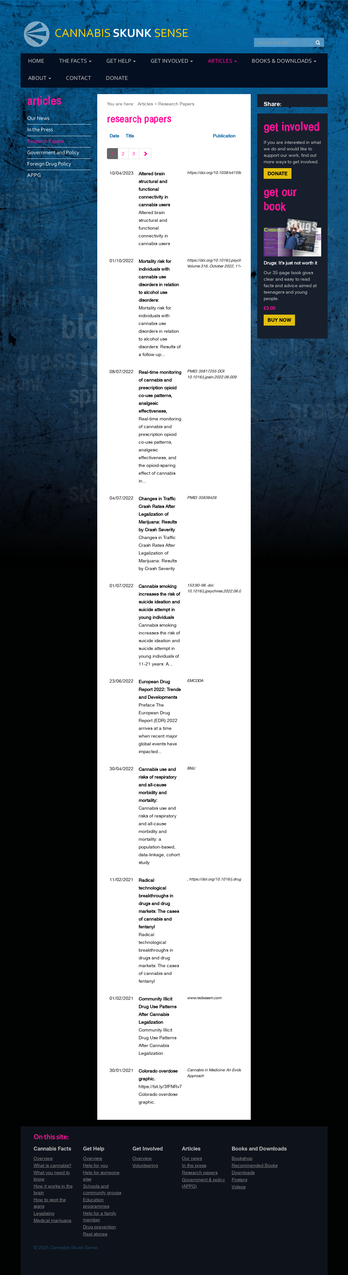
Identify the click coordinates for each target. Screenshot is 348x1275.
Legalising (44, 1213)
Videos (239, 1186)
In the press (194, 1165)
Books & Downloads (284, 61)
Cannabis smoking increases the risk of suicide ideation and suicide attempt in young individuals (159, 602)
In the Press (40, 130)
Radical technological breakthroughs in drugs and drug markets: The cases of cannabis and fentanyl (159, 903)
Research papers (199, 1172)
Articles (222, 61)
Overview (43, 1158)
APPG (34, 175)
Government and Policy (53, 153)
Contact (78, 78)
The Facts (75, 61)
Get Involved (172, 61)
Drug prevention (99, 1226)
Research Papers (176, 103)
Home (36, 61)
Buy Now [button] (279, 320)
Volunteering (145, 1165)
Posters (239, 1179)
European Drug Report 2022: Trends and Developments (160, 689)
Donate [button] (278, 173)
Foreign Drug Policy (49, 164)
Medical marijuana (52, 1220)
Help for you (95, 1165)
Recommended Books (255, 1165)
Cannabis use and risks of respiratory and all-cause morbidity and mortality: (157, 785)
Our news (192, 1158)
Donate (117, 78)
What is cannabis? (52, 1165)
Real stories (95, 1234)
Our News (38, 118)
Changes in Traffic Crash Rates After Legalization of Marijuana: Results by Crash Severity (158, 514)
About (39, 78)
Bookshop (242, 1158)
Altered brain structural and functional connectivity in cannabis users (154, 189)
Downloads (243, 1172)
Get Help (121, 61)
